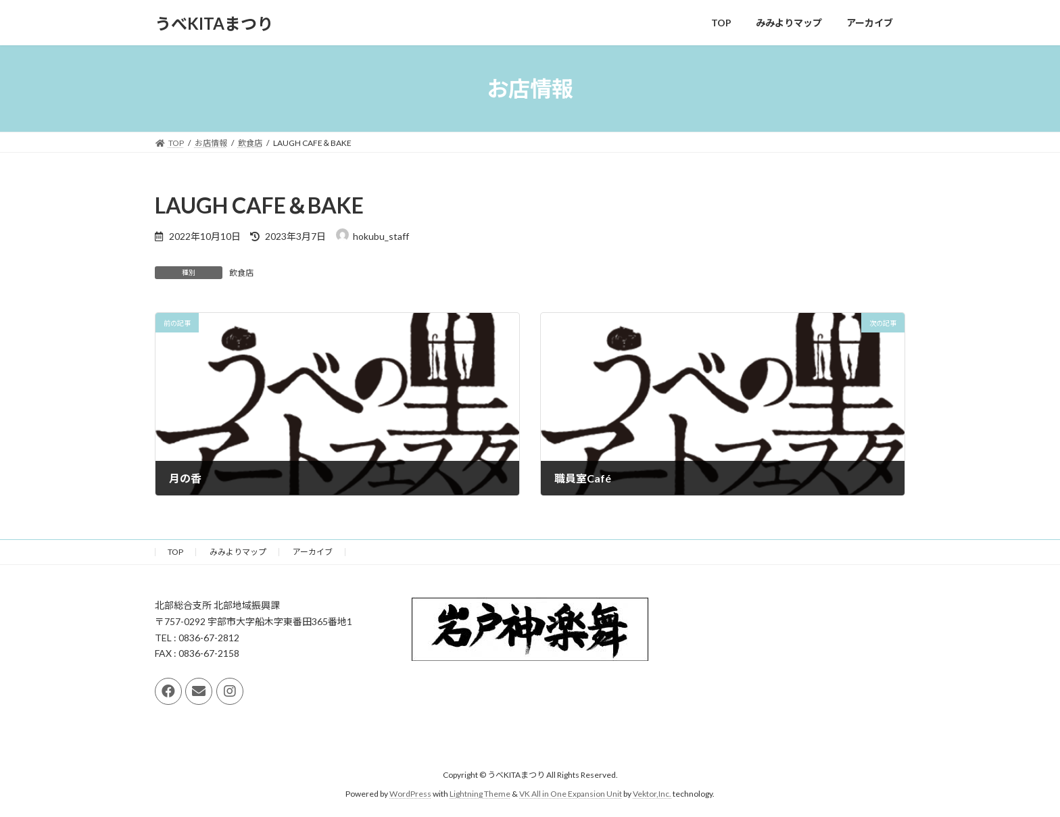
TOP (175, 552)
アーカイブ (313, 552)
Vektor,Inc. (652, 794)
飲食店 (241, 273)
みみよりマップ (238, 552)
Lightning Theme (480, 794)
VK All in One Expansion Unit (570, 794)
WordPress (410, 794)
